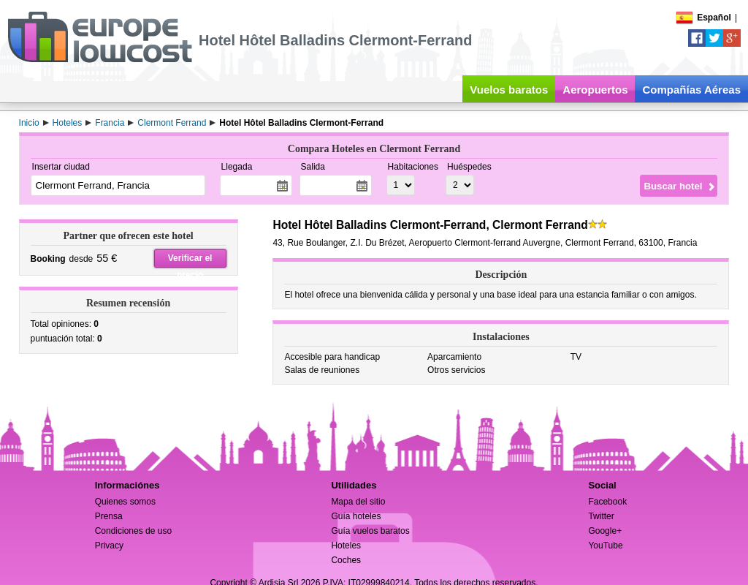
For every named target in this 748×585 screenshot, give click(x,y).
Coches (346, 560)
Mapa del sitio (358, 502)
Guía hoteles (356, 516)
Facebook (607, 502)
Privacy (109, 545)
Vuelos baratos (509, 89)
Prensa (109, 516)
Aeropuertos (594, 89)
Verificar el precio (190, 260)
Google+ (605, 531)
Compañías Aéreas (691, 89)
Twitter (601, 516)
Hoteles (346, 545)
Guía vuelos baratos (370, 531)
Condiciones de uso (133, 531)
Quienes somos (125, 502)
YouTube (605, 545)
